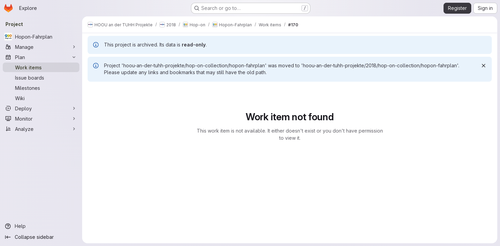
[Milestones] (41, 88)
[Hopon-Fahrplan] (41, 36)
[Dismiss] (483, 66)
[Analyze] (41, 129)
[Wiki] (41, 98)
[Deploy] (41, 108)
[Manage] (41, 47)
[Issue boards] (41, 77)
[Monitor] (41, 118)
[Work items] (41, 67)
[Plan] (41, 57)
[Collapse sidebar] (41, 237)
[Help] (41, 226)
